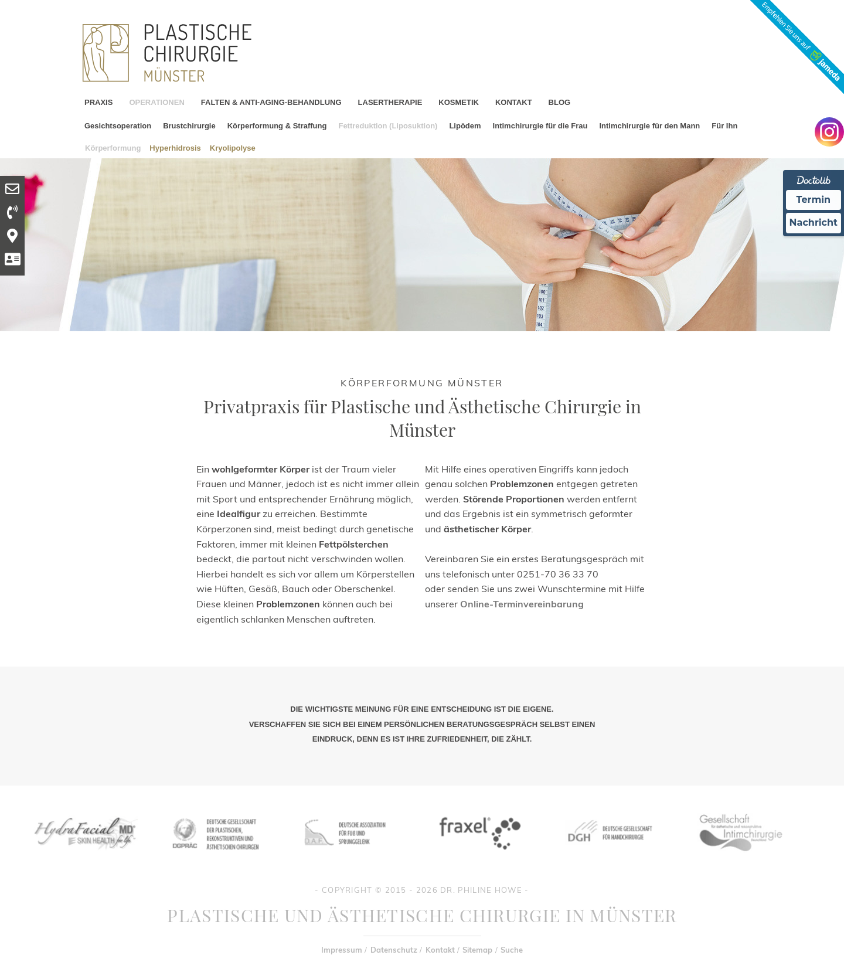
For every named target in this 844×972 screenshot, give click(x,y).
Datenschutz (393, 949)
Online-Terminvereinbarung (522, 604)
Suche (512, 949)
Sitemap (477, 949)
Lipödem (465, 125)
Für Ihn (724, 125)
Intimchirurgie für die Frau (540, 125)
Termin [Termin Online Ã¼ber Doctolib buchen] (814, 199)
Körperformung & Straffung (277, 125)
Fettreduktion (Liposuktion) (387, 125)
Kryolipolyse (233, 147)
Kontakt (440, 949)
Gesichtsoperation (117, 125)
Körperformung (113, 147)
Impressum (341, 949)
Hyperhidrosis (174, 147)
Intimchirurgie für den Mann (649, 125)
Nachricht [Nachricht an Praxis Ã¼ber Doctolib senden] (813, 222)
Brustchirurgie (189, 125)
